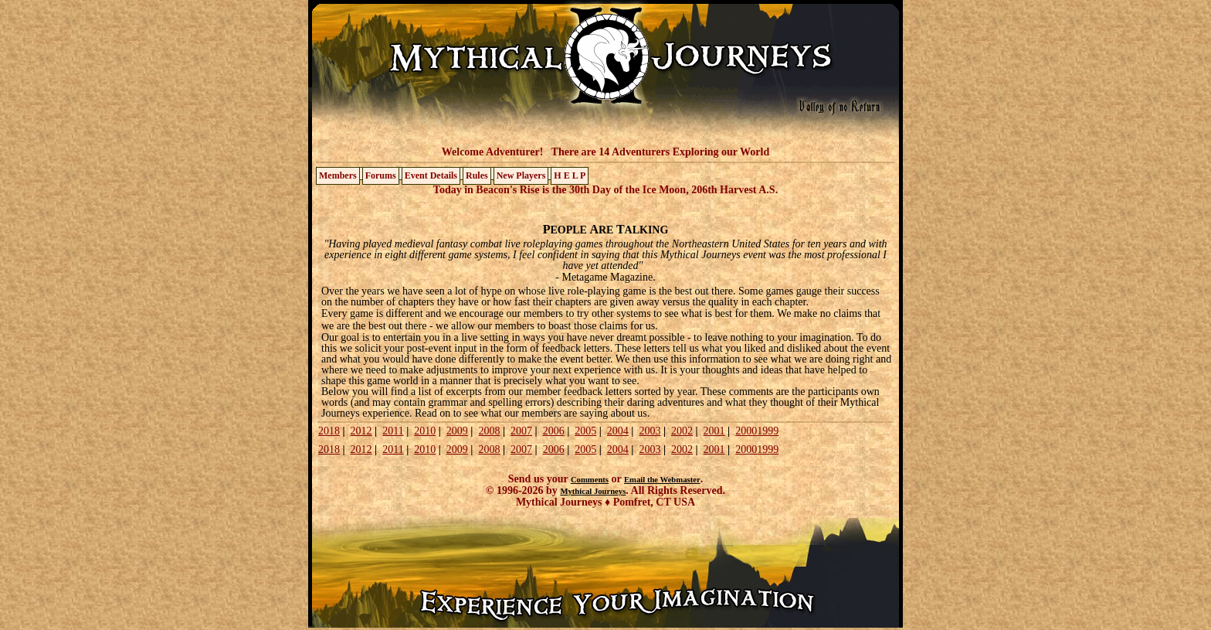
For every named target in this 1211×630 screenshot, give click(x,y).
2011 (392, 431)
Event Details (431, 175)
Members (338, 175)
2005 (585, 431)
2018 (329, 431)
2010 (425, 431)
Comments (590, 479)
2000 (746, 431)
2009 (457, 431)
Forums (380, 175)
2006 (554, 431)
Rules (477, 175)
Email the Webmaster (662, 479)
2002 (682, 431)
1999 (767, 431)
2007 (521, 431)
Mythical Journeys (593, 491)
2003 (649, 431)
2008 (489, 431)
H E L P (569, 175)
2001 (714, 431)
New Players (521, 175)
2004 (618, 431)
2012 (361, 431)
